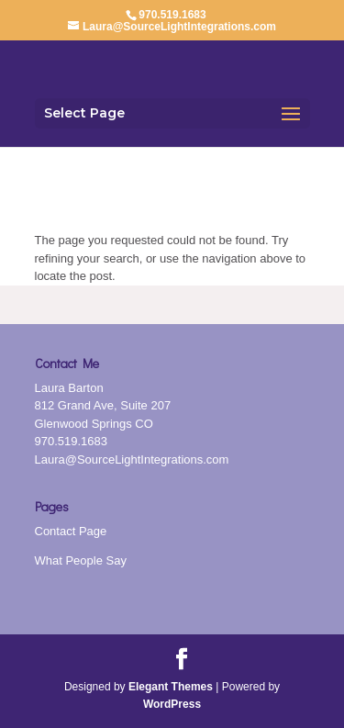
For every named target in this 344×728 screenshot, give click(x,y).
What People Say (81, 560)
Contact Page (71, 531)
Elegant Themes (170, 686)
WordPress (172, 704)
